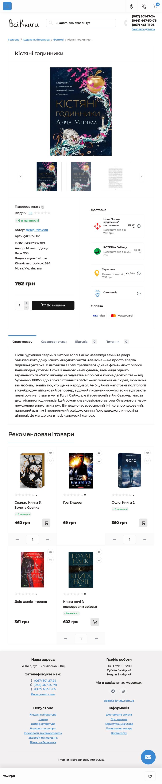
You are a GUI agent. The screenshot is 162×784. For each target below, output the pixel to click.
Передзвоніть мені (43, 694)
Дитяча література (43, 723)
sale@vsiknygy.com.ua (119, 700)
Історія (43, 719)
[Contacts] (144, 6)
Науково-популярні (43, 728)
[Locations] (131, 6)
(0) (30, 212)
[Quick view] (50, 453)
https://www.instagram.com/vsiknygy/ (123, 691)
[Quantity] (19, 305)
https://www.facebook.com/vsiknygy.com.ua (113, 691)
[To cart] (46, 523)
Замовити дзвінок (143, 29)
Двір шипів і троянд (31, 602)
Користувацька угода (119, 723)
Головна (13, 39)
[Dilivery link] (138, 226)
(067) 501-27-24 (143, 16)
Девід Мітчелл (37, 230)
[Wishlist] (50, 461)
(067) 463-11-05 (143, 25)
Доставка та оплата (119, 714)
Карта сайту (119, 733)
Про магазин (119, 719)
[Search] (50, 23)
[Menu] (7, 6)
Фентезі (58, 39)
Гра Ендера (72, 502)
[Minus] (26, 308)
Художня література (36, 39)
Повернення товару (119, 728)
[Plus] (26, 303)
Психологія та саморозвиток (43, 733)
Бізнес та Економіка (43, 742)
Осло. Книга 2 (123, 502)
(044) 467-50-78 (144, 20)
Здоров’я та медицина (43, 737)
